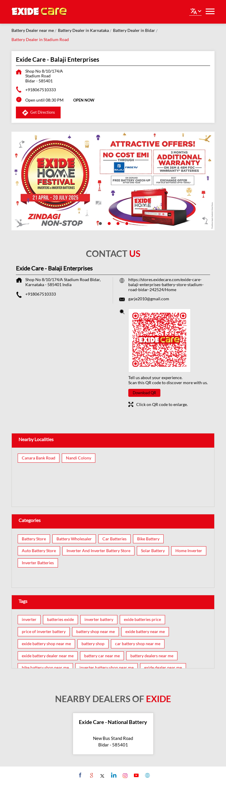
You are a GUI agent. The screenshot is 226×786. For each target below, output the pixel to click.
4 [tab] (126, 222)
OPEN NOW (83, 100)
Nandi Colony (78, 458)
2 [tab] (108, 222)
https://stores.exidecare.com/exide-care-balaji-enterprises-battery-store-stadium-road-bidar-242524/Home (166, 284)
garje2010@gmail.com (148, 298)
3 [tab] (117, 222)
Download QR (144, 392)
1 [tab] (99, 222)
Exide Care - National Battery (113, 722)
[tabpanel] (113, 181)
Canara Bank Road (38, 458)
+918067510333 (40, 89)
